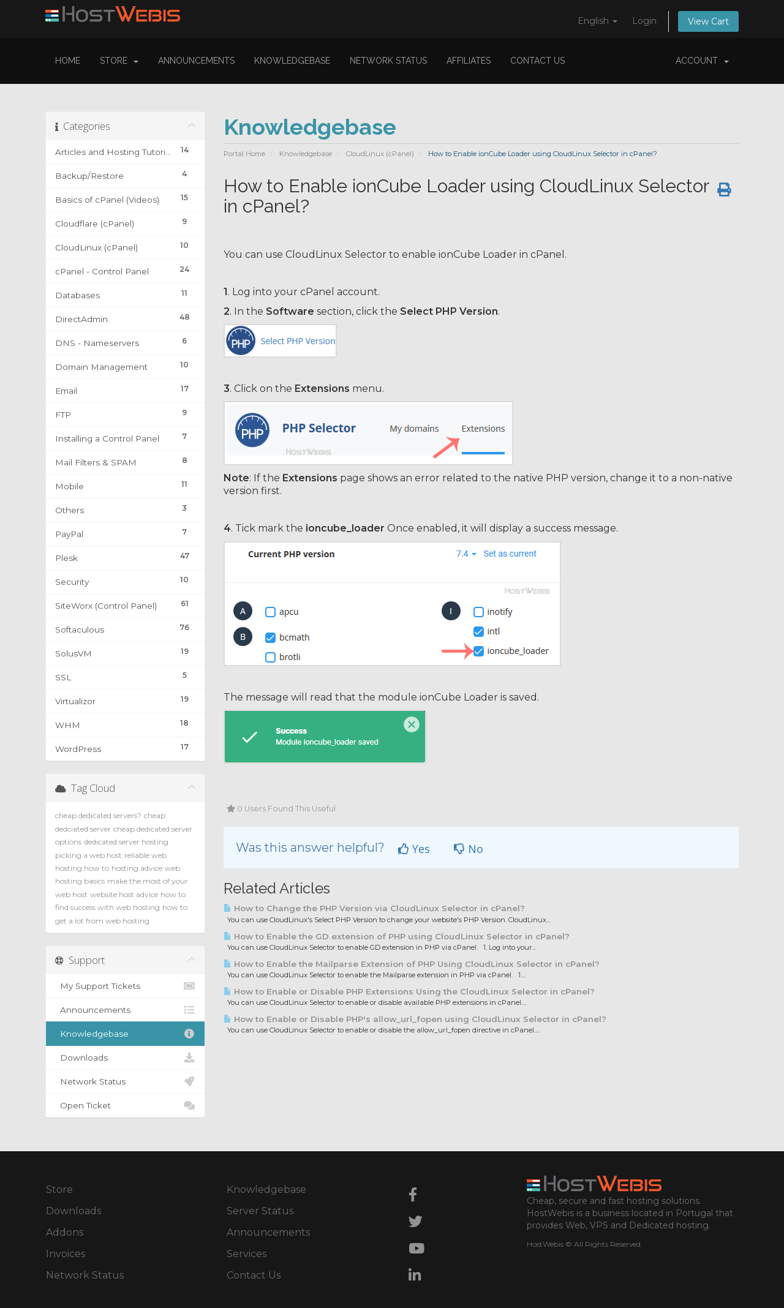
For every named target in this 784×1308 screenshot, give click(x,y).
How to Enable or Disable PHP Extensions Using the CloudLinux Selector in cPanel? (409, 991)
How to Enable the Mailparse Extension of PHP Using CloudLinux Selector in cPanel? (412, 964)
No (468, 848)
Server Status (260, 1211)
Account (702, 61)
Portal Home (244, 153)
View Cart (708, 21)
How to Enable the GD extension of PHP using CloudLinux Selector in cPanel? (397, 936)
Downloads (125, 1057)
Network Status (388, 61)
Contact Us (537, 61)
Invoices (65, 1254)
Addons (64, 1232)
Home (67, 61)
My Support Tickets (125, 986)
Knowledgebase (292, 61)
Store (119, 61)
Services (246, 1254)
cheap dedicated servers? (98, 815)
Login (644, 20)
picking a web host (88, 855)
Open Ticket (125, 1105)
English (597, 20)
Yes (414, 848)
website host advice (124, 894)
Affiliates (469, 61)
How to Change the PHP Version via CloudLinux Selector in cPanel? (374, 908)
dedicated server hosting (126, 841)
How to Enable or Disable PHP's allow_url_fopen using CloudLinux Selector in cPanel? (415, 1019)
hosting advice (136, 868)
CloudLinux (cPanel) (380, 153)
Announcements (196, 61)
